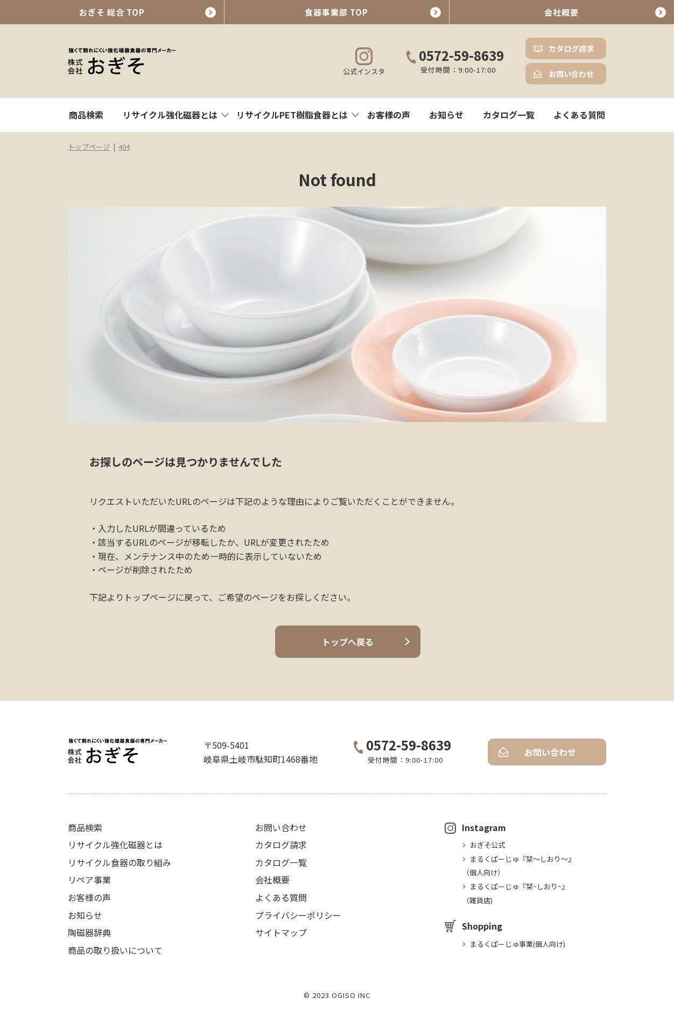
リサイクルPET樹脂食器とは (292, 114)
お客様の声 (388, 114)
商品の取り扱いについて (115, 950)
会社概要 (561, 12)
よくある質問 (579, 114)
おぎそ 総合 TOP (112, 12)
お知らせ (446, 114)
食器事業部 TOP (336, 12)
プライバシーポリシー (298, 915)
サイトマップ (281, 932)
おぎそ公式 (487, 845)
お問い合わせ (571, 73)
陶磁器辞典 (89, 932)
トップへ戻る (348, 641)
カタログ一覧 (509, 114)
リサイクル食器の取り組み (119, 862)
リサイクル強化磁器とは (170, 114)
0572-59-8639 (455, 56)
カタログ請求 (571, 48)
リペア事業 (89, 879)
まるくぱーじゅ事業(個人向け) (517, 944)
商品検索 (86, 114)
